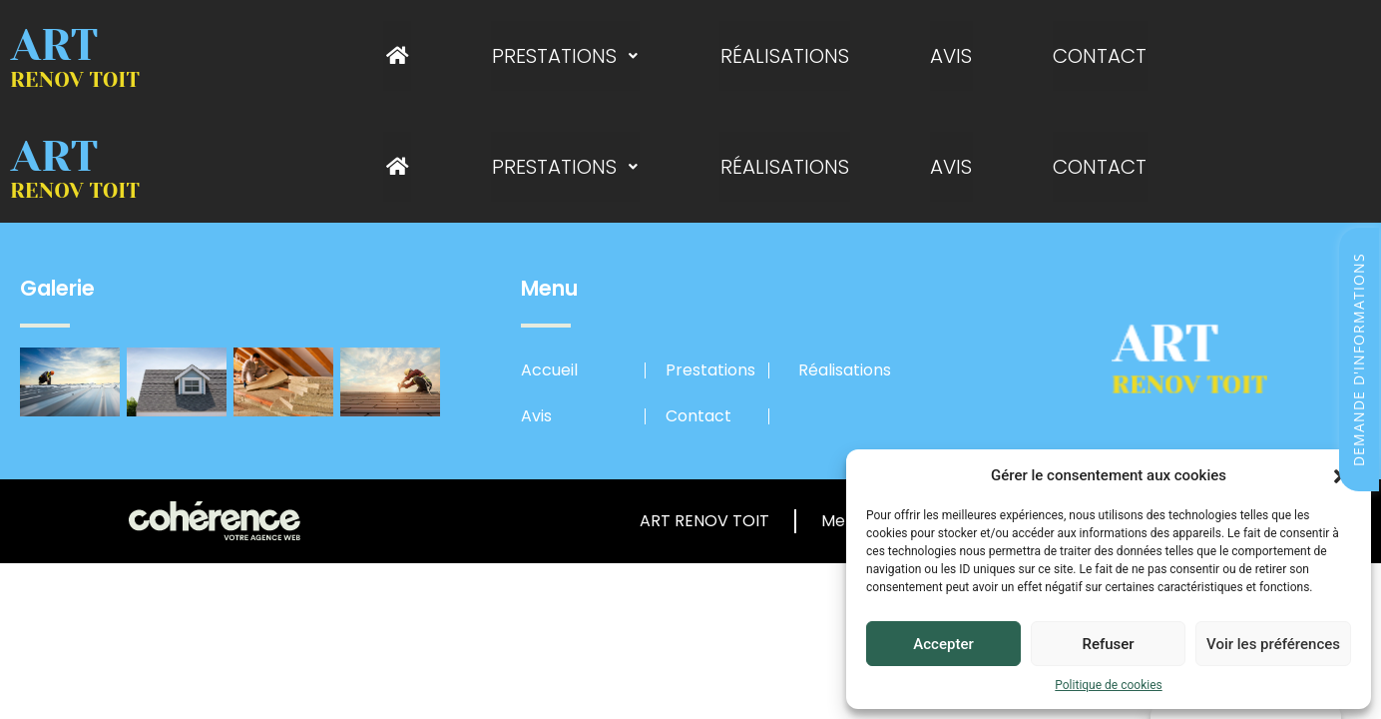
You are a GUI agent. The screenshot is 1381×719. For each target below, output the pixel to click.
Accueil (549, 370)
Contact (1098, 56)
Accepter (943, 644)
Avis (950, 56)
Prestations (567, 56)
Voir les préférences (1273, 644)
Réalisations (784, 56)
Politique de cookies (1108, 685)
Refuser (1108, 644)
